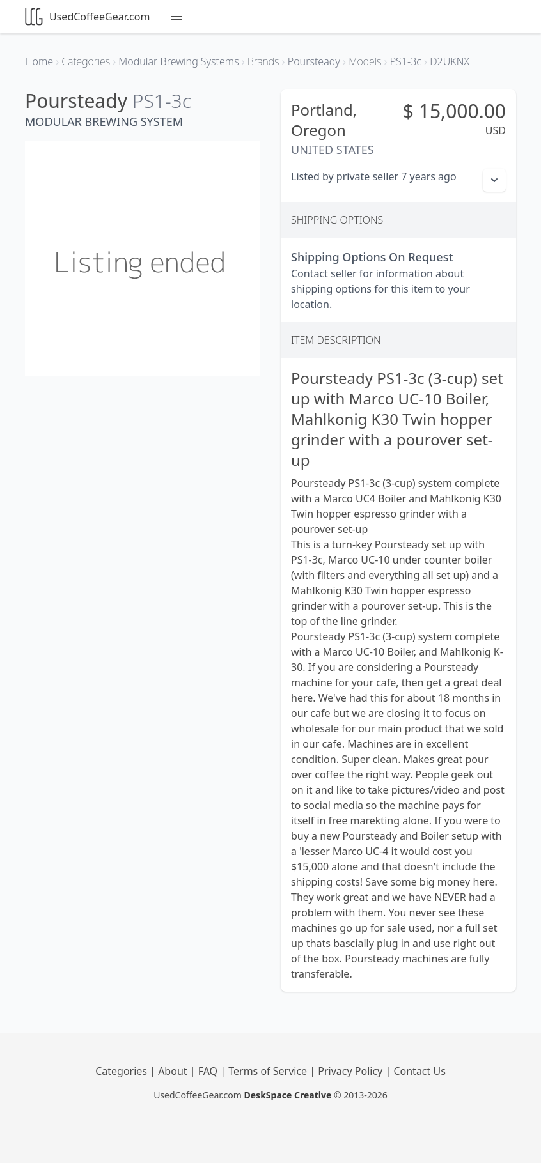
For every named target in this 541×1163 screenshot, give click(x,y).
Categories (122, 1071)
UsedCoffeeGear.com (87, 17)
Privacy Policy (351, 1071)
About (174, 1071)
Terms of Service (269, 1071)
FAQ (209, 1071)
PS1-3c (161, 101)
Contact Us (419, 1071)
